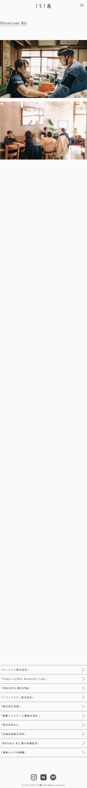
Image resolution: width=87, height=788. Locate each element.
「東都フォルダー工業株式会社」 (20, 715)
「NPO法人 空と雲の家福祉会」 (20, 743)
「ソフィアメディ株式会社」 (17, 697)
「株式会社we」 (10, 724)
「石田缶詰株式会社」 (13, 734)
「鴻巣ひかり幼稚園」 (13, 752)
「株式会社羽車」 (11, 706)
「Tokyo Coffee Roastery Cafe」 (24, 678)
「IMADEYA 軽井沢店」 (15, 688)
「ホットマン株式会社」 (15, 669)
